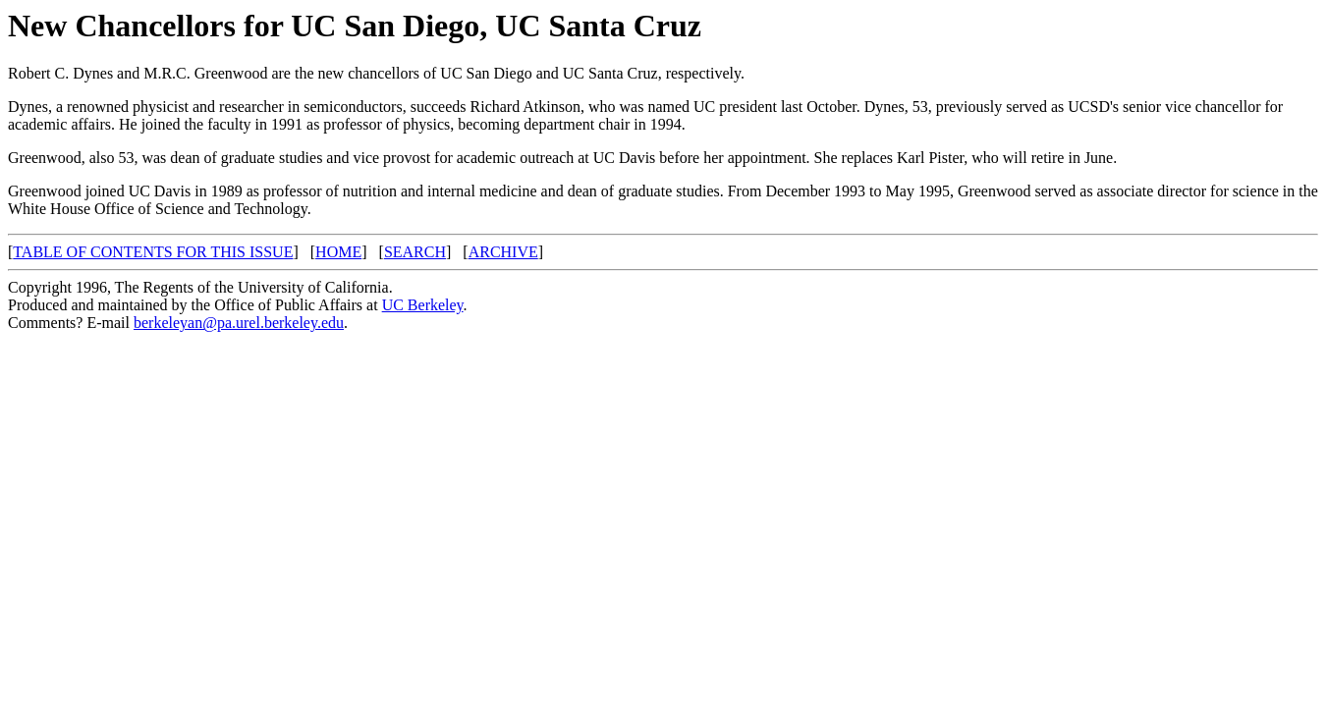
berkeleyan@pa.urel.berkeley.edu (239, 322)
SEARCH (415, 252)
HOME (338, 252)
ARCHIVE (503, 252)
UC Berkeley (423, 305)
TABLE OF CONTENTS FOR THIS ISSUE (153, 252)
